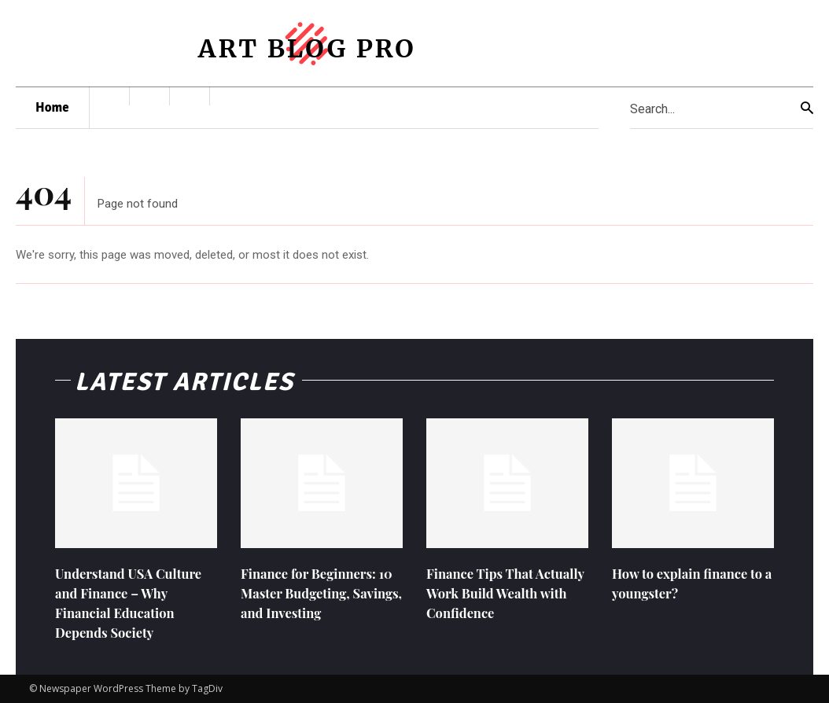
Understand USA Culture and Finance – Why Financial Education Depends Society (135, 603)
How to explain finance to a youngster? (686, 583)
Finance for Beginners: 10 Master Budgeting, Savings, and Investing (315, 593)
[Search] (807, 108)
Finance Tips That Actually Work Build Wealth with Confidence (503, 593)
